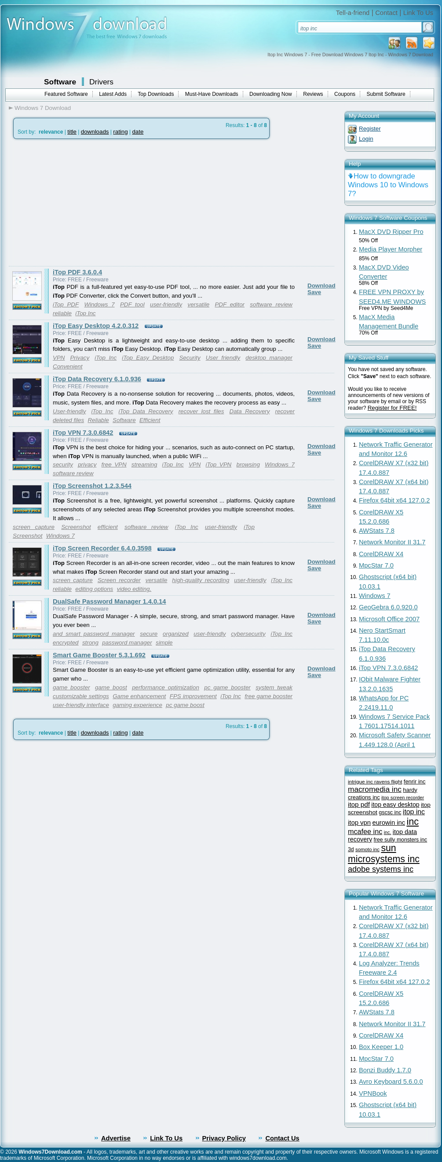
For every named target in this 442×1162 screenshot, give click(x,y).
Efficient (149, 420)
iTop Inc (85, 313)
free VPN (114, 464)
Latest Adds (113, 94)
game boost (111, 687)
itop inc (414, 812)
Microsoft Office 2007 (389, 619)
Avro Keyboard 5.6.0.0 (391, 1081)
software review (271, 304)
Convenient (67, 366)
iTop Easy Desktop (148, 357)
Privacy (79, 357)
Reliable (98, 420)
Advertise (116, 1138)
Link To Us (418, 12)
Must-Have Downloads (211, 94)
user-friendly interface (81, 705)
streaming (144, 464)
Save (314, 292)
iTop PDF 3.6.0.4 (77, 272)
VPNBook (373, 1093)
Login (366, 138)
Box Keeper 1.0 (381, 1046)
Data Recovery (250, 411)
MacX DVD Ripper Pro (391, 231)
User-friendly (69, 411)
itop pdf (359, 804)
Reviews (313, 94)
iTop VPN (219, 464)
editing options (94, 589)
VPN (59, 357)
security (63, 464)
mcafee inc (365, 831)
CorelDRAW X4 (381, 553)
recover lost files (201, 411)
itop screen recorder (402, 797)
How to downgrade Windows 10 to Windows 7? (388, 185)
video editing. (134, 589)
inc (412, 821)
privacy (87, 464)
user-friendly (166, 304)
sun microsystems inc (384, 853)
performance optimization (165, 687)
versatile (198, 304)
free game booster (268, 696)
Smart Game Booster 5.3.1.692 (99, 655)
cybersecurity (248, 633)
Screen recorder (119, 580)
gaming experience (137, 705)
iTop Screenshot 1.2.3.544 (92, 485)
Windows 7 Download (43, 108)
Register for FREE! (392, 407)
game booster (71, 687)
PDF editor (230, 304)
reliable (62, 313)
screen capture (34, 527)
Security (189, 357)
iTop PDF (66, 304)
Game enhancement (139, 696)
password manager (127, 642)
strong (90, 642)
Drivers (101, 81)
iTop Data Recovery (145, 411)
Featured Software (66, 94)
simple (164, 642)
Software (60, 81)
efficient (108, 527)
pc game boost (185, 705)
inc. (387, 832)
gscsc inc (390, 812)
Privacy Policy (224, 1138)
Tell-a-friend (353, 12)
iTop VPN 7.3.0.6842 (83, 432)
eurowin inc (388, 822)
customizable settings (81, 696)
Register (370, 128)
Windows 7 (99, 304)
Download (321, 285)
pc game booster (227, 687)
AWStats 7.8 (377, 530)
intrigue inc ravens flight (375, 781)
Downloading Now (270, 94)
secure (148, 633)
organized (176, 633)
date (137, 131)
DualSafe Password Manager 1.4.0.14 (109, 601)
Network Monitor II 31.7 (392, 542)
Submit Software (386, 94)
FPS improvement (193, 696)
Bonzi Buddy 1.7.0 (385, 1070)
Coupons (344, 94)
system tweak (274, 687)
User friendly (223, 357)
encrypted (66, 642)
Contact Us (282, 1138)
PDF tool (132, 304)
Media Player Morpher (390, 249)
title (72, 131)
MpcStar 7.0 (376, 565)
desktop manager (268, 357)
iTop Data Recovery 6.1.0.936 (97, 378)
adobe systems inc (380, 869)
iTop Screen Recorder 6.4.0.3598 (102, 548)
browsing (247, 464)
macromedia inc (375, 789)
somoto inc (367, 849)
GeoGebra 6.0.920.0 (388, 607)
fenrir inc (415, 781)
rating (120, 131)
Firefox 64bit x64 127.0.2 (394, 500)
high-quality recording (200, 580)
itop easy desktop (395, 804)
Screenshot (76, 527)
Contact (386, 12)
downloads (95, 131)
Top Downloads (156, 94)
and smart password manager (94, 633)
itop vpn (359, 822)
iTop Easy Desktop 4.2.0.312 (96, 325)
